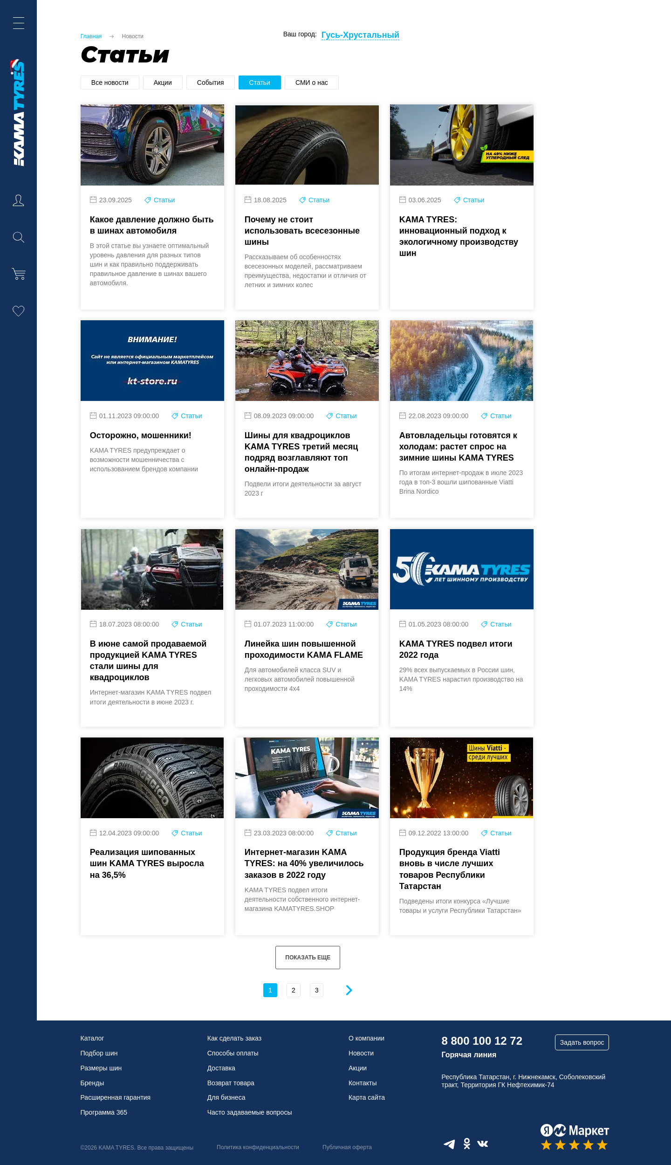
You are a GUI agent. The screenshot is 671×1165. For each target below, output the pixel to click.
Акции (163, 82)
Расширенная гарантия (116, 1097)
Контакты (363, 1083)
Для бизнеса (226, 1097)
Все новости (110, 82)
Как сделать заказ (234, 1038)
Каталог (92, 1038)
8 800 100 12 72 (481, 1040)
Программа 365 (104, 1112)
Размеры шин (101, 1068)
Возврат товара (230, 1083)
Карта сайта (367, 1097)
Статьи (259, 82)
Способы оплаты (233, 1053)
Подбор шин (99, 1053)
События (210, 82)
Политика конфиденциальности (258, 1147)
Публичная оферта (347, 1147)
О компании (366, 1038)
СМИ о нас (311, 82)
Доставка (221, 1068)
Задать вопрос (582, 1042)
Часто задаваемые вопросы (249, 1112)
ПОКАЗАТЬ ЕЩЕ (307, 977)
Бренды (92, 1083)
